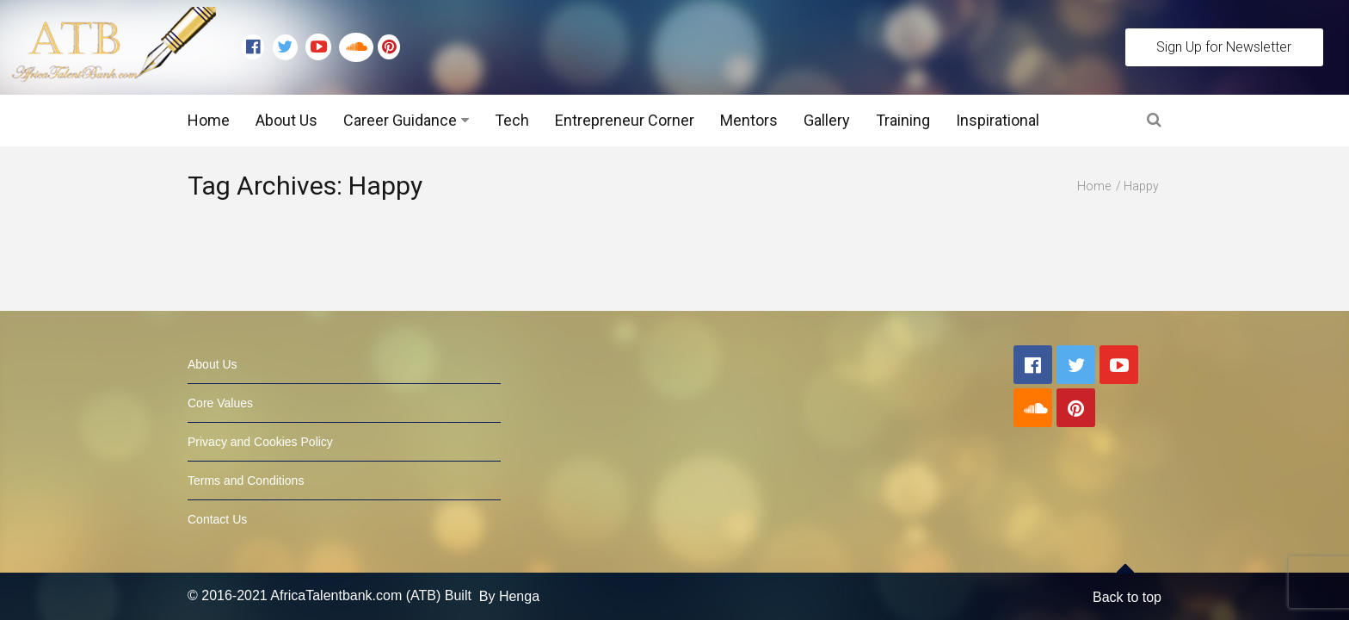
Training (903, 120)
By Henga (509, 587)
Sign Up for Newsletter (1223, 47)
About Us (286, 120)
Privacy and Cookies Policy (260, 433)
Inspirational (997, 120)
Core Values (220, 394)
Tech (512, 120)
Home (209, 120)
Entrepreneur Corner (624, 120)
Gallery (827, 120)
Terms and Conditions (246, 472)
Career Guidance (400, 120)
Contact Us (217, 511)
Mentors (749, 120)
